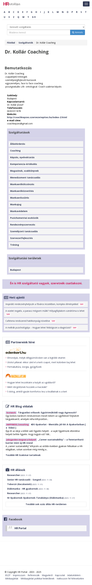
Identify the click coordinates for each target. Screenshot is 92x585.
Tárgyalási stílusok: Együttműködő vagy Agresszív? (47, 412)
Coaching (15, 150)
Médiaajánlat (11, 578)
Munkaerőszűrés (19, 197)
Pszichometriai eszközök (24, 217)
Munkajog (15, 204)
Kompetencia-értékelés (23, 164)
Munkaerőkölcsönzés (22, 184)
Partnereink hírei (23, 342)
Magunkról (47, 575)
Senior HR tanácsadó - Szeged (29, 479)
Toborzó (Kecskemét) (25, 484)
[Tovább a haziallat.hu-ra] (46, 376)
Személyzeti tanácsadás (24, 231)
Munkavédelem (18, 211)
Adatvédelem (74, 575)
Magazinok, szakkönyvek (24, 170)
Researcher (19, 475)
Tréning (14, 244)
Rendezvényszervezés (22, 224)
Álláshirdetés (17, 143)
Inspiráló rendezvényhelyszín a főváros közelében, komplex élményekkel (44, 304)
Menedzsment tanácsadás (25, 177)
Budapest (15, 269)
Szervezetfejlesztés (21, 238)
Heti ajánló (17, 297)
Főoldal (11, 42)
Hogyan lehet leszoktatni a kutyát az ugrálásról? (30, 382)
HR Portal (20, 528)
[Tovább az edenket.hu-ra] (46, 350)
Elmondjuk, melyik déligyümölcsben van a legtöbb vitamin (35, 357)
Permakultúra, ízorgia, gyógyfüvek (24, 366)
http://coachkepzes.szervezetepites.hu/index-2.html (37, 117)
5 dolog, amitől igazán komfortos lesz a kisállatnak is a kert (36, 391)
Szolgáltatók (26, 42)
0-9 (33, 16)
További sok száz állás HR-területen (46, 504)
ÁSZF (7, 575)
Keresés (77, 32)
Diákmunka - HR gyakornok (28, 488)
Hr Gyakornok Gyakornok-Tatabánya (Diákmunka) (41, 497)
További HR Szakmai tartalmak (23, 455)
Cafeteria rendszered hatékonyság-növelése (30, 320)
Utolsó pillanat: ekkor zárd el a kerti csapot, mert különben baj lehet (40, 362)
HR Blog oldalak (21, 406)
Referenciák (34, 575)
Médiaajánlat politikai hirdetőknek (37, 578)
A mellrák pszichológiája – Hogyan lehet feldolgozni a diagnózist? (41, 327)
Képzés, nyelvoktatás (22, 157)
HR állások (17, 470)
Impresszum (19, 575)
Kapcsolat (60, 575)
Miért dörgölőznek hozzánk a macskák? (26, 387)
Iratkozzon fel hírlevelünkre (70, 578)
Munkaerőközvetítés (22, 190)
